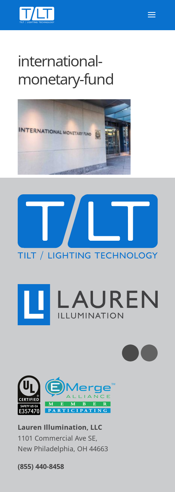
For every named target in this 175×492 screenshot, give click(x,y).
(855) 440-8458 (41, 466)
